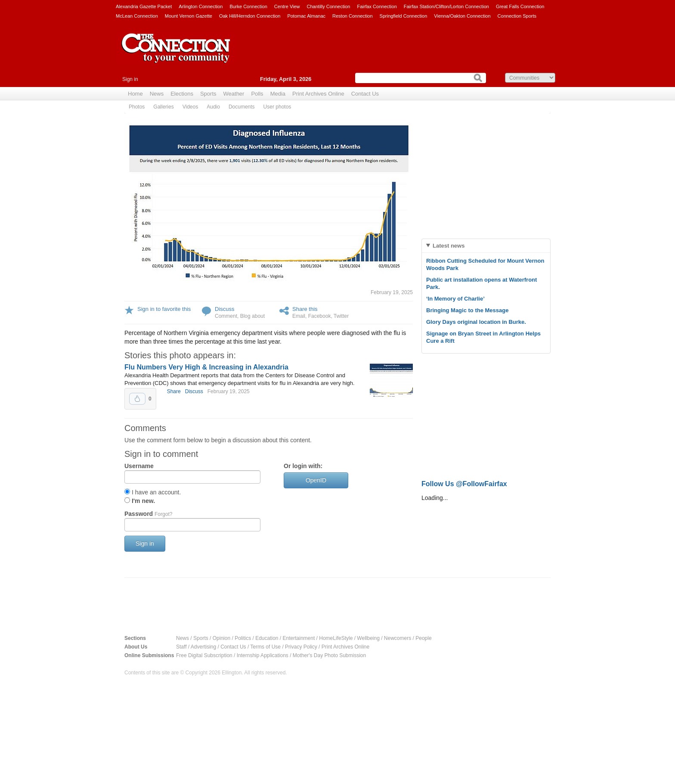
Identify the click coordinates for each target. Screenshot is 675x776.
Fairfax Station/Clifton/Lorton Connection (446, 6)
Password (148, 513)
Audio (213, 107)
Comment (226, 316)
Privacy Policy (301, 647)
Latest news (448, 245)
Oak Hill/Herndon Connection (249, 16)
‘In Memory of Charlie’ (455, 298)
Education (266, 638)
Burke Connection (248, 6)
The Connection (176, 54)
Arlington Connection (201, 6)
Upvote (137, 399)
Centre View (287, 6)
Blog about (252, 316)
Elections (181, 93)
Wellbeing (368, 638)
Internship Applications (262, 655)
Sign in (130, 79)
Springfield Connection (403, 16)
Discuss (225, 309)
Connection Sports (517, 16)
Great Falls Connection (520, 6)
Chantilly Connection (328, 6)
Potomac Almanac (306, 16)
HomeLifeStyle (336, 638)
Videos (190, 107)
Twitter (341, 316)
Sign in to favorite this (164, 309)
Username (139, 465)
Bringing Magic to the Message (467, 310)
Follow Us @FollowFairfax (464, 483)
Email (298, 316)
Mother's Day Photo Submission (329, 655)
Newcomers (397, 638)
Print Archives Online (318, 93)
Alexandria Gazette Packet (144, 6)
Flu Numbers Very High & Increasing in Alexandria (206, 367)
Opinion (221, 638)
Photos (137, 107)
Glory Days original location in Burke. (476, 322)
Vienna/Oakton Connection (462, 16)
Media (277, 93)
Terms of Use (265, 647)
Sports (208, 93)
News (157, 93)
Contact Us (365, 93)
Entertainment (299, 638)
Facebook (319, 316)
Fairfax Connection (376, 6)
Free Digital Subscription (204, 655)
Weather (234, 93)
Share (174, 391)
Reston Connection (352, 16)
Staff (181, 647)
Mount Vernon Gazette (188, 16)
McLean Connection (137, 16)
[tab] (486, 245)
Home (135, 93)
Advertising (203, 647)
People (423, 638)
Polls (257, 93)
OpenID (316, 480)
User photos (277, 107)
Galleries (163, 107)
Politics (243, 638)
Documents (242, 107)
